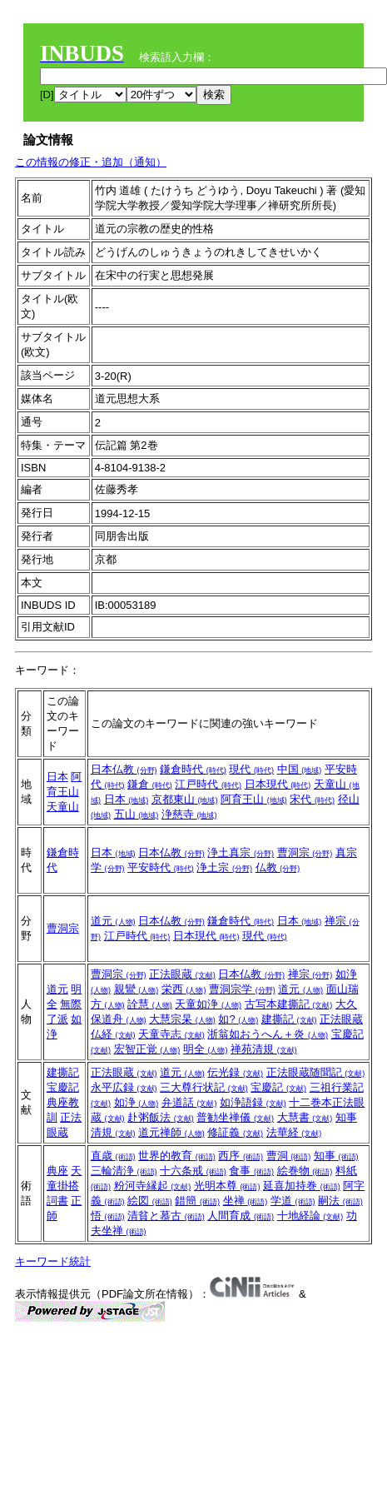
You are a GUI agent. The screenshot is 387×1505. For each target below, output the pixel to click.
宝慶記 (63, 1087)
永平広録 (124, 1087)
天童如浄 (208, 1004)
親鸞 (136, 989)
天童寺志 (171, 1034)
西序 (240, 1155)
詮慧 (149, 1004)
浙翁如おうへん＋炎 (267, 1034)
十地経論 (310, 1215)
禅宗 (310, 974)
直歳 (113, 1155)
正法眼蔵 (182, 974)
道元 (113, 920)
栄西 (183, 989)
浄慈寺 (189, 814)
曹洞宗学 (242, 989)
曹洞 (288, 1155)
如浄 (136, 1102)
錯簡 (197, 1200)
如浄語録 (253, 1102)
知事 (336, 1155)
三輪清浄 (124, 1170)
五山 (136, 814)
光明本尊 (227, 1185)
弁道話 (189, 1102)
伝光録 (235, 1072)
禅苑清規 (264, 1049)
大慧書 (305, 1117)
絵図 (149, 1200)
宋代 (312, 799)
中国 (299, 769)
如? (238, 1019)
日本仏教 (124, 769)
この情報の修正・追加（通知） (90, 162)
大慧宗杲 (182, 1019)
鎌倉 (149, 784)
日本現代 (278, 784)
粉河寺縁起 (152, 1185)
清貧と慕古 (166, 1215)
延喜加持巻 (301, 1185)
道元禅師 (171, 1132)
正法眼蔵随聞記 (315, 1072)
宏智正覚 (147, 1049)
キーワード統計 (53, 1261)
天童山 (63, 806)
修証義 (235, 1132)
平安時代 (160, 867)
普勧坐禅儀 (235, 1117)
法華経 (294, 1132)
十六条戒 (193, 1170)
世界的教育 (177, 1155)
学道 (292, 1200)
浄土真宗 (240, 852)
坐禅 (245, 1200)
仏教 (278, 867)
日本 (57, 776)
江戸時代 (208, 784)
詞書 (57, 1200)
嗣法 (340, 1200)
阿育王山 (254, 799)
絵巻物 (305, 1170)
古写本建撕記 (289, 1004)
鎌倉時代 (193, 769)
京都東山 (184, 799)
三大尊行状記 (204, 1087)
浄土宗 (224, 867)
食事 (251, 1170)
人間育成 (240, 1215)
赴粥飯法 (160, 1117)
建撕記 (289, 1019)
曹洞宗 (305, 852)
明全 (205, 1049)
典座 (57, 1170)
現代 (251, 769)
